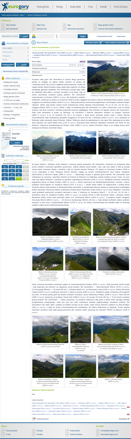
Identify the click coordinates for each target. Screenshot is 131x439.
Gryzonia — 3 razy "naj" (13, 107)
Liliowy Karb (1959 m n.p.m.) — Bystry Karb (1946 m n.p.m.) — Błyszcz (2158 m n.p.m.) (60, 414)
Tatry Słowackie (12, 29)
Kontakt (103, 6)
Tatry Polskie (11, 25)
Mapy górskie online (106, 25)
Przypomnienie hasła (105, 36)
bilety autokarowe (24, 149)
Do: (10, 130)
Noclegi (59, 6)
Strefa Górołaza (120, 6)
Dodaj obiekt (75, 6)
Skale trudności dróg (12, 86)
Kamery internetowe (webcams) (110, 29)
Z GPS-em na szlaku (12, 100)
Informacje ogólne (92, 42)
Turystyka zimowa (11, 89)
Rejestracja (121, 36)
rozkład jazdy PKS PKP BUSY (21, 146)
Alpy (69, 25)
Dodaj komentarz (43, 419)
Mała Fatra (41, 25)
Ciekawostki (8, 111)
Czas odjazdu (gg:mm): (6, 138)
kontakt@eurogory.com (110, 431)
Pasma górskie (43, 6)
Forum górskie (9, 118)
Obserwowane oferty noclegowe (14, 71)
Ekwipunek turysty (11, 82)
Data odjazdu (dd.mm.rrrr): (6, 134)
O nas (90, 6)
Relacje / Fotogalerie (12, 115)
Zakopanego (7, 194)
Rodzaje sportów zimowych (14, 93)
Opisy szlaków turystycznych (115, 42)
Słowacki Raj (42, 29)
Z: (10, 128)
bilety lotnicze (25, 148)
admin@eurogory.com (109, 434)
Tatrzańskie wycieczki (75, 29)
